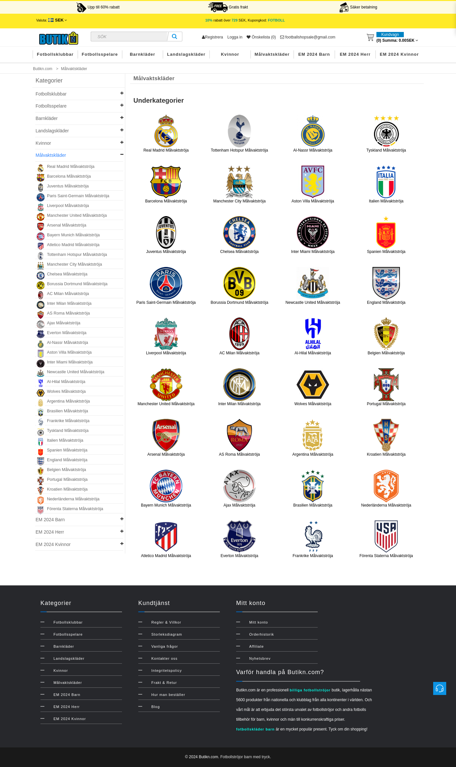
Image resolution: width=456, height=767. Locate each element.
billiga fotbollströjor (310, 690)
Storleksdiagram (166, 634)
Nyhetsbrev (260, 658)
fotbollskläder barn (255, 729)
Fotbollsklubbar (55, 54)
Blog (155, 707)
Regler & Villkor (166, 622)
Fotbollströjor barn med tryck (245, 757)
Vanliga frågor (164, 646)
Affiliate (256, 646)
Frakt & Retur (164, 683)
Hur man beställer (168, 695)
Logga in (234, 37)
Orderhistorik (261, 634)
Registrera (212, 37)
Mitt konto (258, 622)
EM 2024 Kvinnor (399, 54)
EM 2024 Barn (314, 54)
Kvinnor (230, 54)
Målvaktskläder (272, 54)
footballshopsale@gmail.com (307, 37)
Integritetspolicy (166, 670)
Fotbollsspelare (100, 54)
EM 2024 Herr (355, 54)
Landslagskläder (186, 54)
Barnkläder (142, 54)
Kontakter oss (164, 658)
